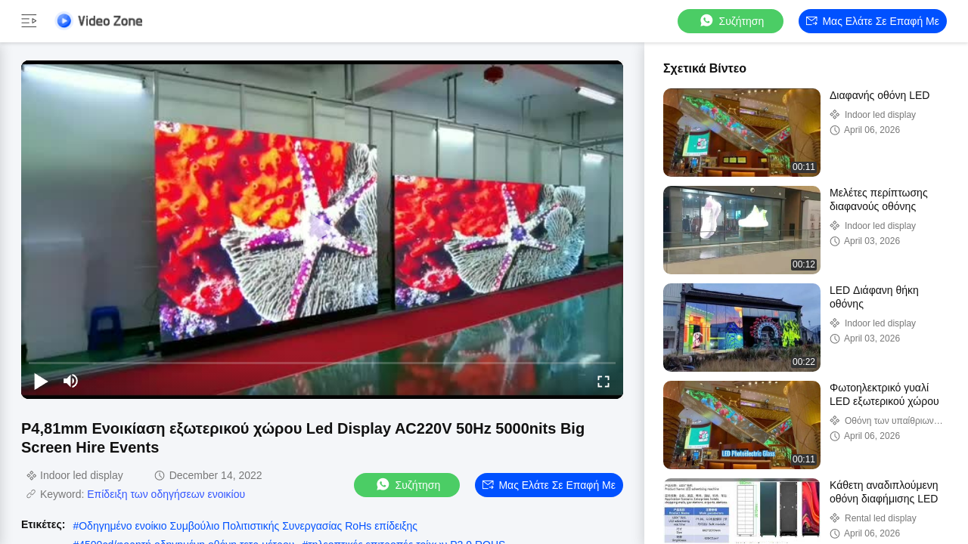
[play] (322, 230)
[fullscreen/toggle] (603, 380)
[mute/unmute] (71, 380)
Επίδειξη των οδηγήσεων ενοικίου (166, 494)
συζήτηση (731, 21)
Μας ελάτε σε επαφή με (872, 21)
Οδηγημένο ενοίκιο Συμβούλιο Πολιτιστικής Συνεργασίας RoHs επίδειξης (248, 526)
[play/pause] (41, 380)
